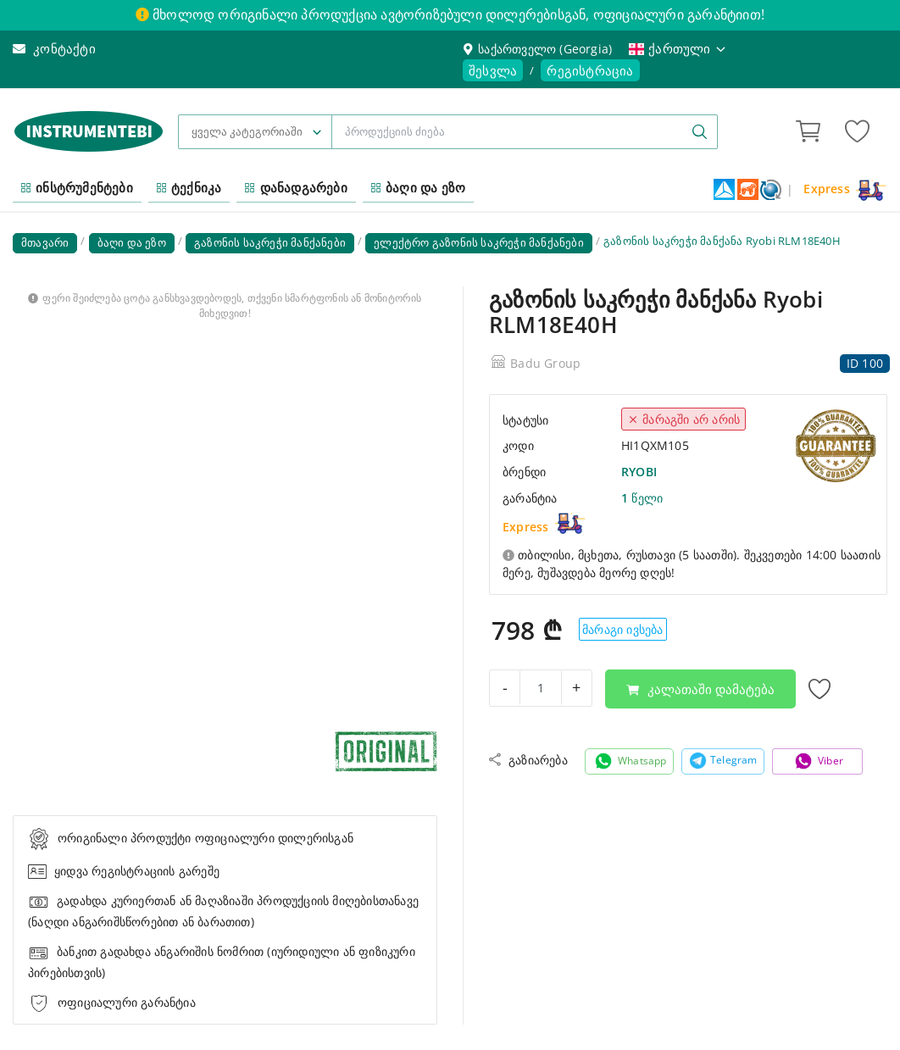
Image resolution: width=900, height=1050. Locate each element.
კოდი (518, 445)
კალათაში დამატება (700, 689)
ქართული (678, 48)
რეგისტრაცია (590, 70)
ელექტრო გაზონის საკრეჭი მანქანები (479, 242)
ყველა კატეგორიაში (247, 131)
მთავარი (45, 242)
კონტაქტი (54, 48)
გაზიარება (528, 760)
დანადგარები (296, 187)
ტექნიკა (189, 187)
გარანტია (530, 498)
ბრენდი (524, 472)
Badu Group (545, 363)
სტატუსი (525, 420)
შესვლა (493, 70)
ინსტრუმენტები (77, 187)
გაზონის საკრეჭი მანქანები (270, 242)
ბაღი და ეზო (418, 187)
